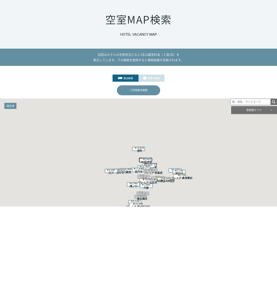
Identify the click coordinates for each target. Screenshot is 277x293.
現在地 (10, 106)
